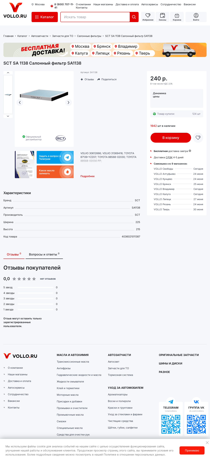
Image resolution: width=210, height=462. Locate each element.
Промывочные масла (70, 414)
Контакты (81, 7)
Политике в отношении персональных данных (134, 454)
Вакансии (190, 4)
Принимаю (192, 450)
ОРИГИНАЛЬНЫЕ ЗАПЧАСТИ (179, 355)
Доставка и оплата (127, 4)
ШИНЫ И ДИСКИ (170, 363)
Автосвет (113, 361)
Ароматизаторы (117, 394)
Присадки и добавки (69, 401)
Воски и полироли (119, 401)
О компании (83, 4)
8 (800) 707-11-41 (64, 6)
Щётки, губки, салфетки (123, 427)
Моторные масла (67, 394)
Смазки (61, 421)
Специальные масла (69, 428)
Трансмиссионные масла (73, 361)
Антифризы (64, 368)
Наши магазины (103, 4)
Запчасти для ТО (118, 368)
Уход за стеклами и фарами (125, 414)
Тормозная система (120, 375)
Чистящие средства (120, 421)
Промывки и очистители (72, 408)
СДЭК (169, 157)
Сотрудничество (171, 4)
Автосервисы (149, 4)
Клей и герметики (68, 388)
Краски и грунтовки (120, 407)
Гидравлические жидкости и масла (79, 375)
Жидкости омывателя (70, 381)
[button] (138, 284)
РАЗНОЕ (164, 372)
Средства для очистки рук (73, 434)
